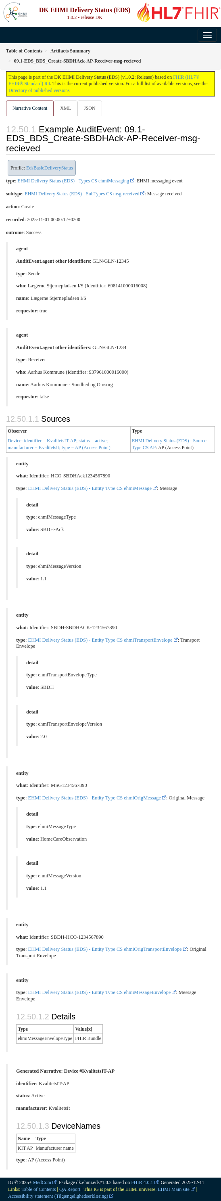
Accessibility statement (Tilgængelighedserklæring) (58, 1196)
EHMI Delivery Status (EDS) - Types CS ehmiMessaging (73, 181)
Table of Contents (38, 1189)
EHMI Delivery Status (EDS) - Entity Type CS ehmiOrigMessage (94, 798)
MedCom (42, 1182)
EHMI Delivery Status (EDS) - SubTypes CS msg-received (82, 194)
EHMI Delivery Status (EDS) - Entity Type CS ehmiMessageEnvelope (99, 992)
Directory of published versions (39, 90)
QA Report (69, 1189)
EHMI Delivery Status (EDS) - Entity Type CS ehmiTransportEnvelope (100, 640)
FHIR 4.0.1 (142, 1182)
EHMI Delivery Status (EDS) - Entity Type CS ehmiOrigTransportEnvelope (105, 949)
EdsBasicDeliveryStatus (49, 168)
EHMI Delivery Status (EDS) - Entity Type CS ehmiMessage (90, 488)
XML (65, 108)
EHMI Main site (174, 1189)
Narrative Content (30, 108)
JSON (90, 108)
